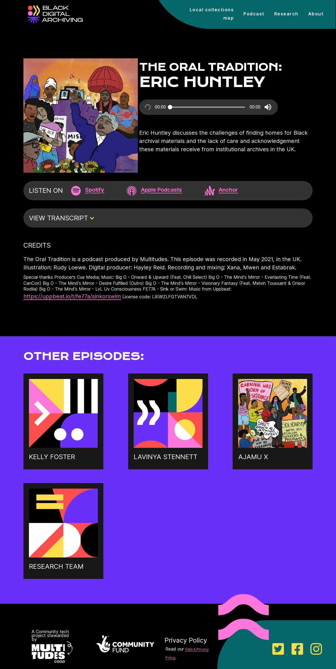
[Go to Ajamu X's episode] (272, 446)
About (316, 14)
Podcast (254, 14)
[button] (268, 107)
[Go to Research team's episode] (63, 555)
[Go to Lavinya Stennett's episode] (168, 446)
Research (286, 14)
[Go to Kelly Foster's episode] (63, 446)
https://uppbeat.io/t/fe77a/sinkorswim (72, 296)
